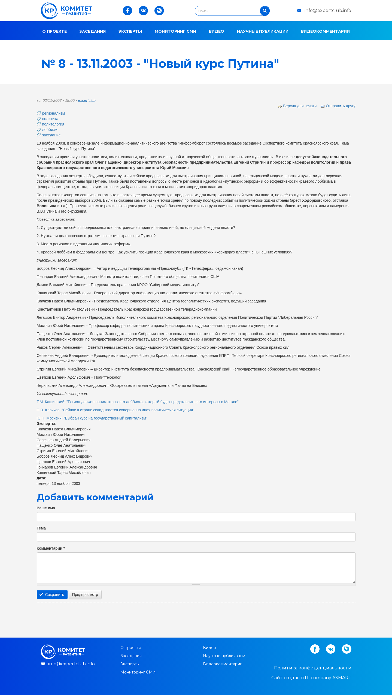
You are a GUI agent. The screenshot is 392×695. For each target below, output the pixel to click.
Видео (216, 31)
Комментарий (51, 548)
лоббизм (49, 129)
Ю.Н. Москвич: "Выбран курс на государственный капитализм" (92, 418)
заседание (51, 135)
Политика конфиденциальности (312, 667)
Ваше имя (46, 508)
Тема (41, 528)
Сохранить (51, 594)
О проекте (54, 31)
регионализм (53, 113)
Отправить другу (337, 106)
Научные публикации (262, 31)
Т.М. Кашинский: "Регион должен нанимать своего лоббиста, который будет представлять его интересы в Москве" (138, 402)
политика (50, 119)
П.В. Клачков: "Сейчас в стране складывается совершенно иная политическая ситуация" (116, 410)
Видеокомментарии (325, 31)
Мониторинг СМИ (175, 31)
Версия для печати (297, 106)
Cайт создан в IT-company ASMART (311, 677)
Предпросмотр (85, 594)
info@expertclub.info (328, 10)
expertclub (87, 100)
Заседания (92, 31)
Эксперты (130, 31)
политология (53, 124)
